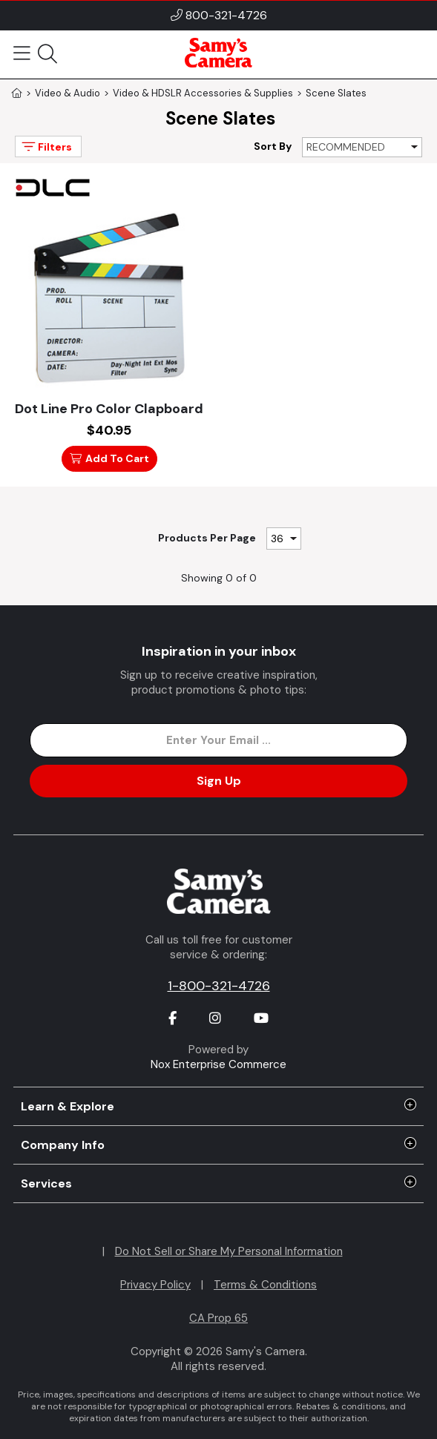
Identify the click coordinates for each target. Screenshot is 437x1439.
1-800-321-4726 (219, 986)
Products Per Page (207, 537)
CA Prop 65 (218, 1318)
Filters (45, 146)
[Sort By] (362, 147)
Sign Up (219, 780)
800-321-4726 (226, 15)
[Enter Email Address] (218, 740)
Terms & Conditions (265, 1284)
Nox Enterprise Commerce (218, 1064)
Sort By (273, 146)
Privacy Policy (155, 1284)
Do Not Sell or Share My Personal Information (229, 1251)
